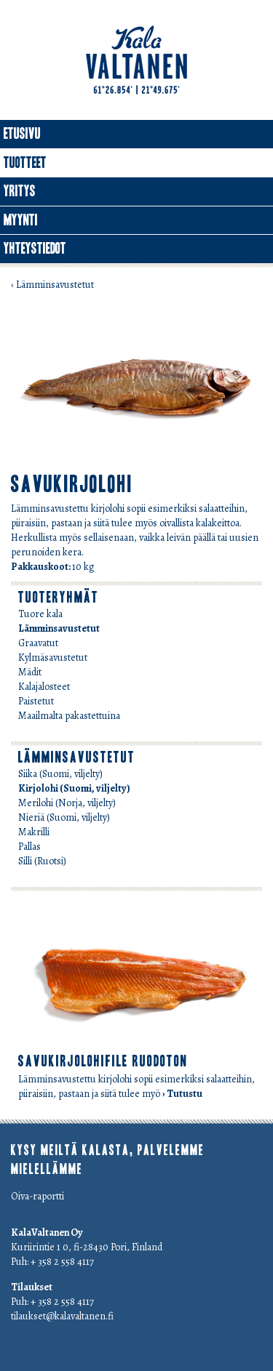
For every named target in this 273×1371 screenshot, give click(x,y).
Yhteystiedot (35, 248)
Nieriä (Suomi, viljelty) (64, 817)
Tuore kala (40, 614)
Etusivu (22, 133)
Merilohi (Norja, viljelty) (67, 803)
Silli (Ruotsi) (42, 861)
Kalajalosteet (44, 686)
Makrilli (34, 832)
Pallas (29, 846)
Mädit (29, 672)
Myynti (21, 220)
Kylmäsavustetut (52, 657)
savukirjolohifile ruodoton (103, 1061)
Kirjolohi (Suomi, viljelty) (74, 788)
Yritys (20, 191)
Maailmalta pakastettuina (69, 716)
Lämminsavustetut (59, 628)
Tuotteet (25, 163)
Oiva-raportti (37, 1196)
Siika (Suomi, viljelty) (60, 774)
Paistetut (36, 701)
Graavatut (38, 643)
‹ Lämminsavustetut (52, 285)
